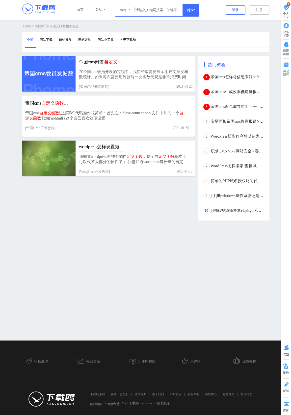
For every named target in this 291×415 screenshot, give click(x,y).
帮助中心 (211, 394)
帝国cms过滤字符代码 (48, 103)
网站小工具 (106, 40)
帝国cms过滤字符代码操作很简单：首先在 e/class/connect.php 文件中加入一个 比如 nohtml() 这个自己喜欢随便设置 (104, 115)
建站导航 (65, 40)
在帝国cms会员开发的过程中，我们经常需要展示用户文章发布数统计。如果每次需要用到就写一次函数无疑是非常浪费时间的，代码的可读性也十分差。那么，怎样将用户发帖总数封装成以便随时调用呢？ (134, 75)
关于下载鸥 (128, 40)
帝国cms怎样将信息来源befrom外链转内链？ (249, 77)
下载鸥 (26, 26)
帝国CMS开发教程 (94, 87)
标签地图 (229, 394)
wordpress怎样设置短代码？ (102, 146)
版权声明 (193, 394)
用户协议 (176, 394)
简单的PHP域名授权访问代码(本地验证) (245, 181)
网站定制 (84, 40)
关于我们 (158, 394)
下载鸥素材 (97, 394)
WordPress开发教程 (94, 171)
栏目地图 (246, 394)
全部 (30, 40)
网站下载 (46, 40)
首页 (80, 10)
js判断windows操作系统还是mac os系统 (244, 196)
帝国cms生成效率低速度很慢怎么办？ (244, 92)
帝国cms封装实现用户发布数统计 (102, 61)
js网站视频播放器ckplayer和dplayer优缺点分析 (251, 210)
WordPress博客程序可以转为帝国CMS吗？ (247, 136)
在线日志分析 (120, 394)
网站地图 (96, 404)
